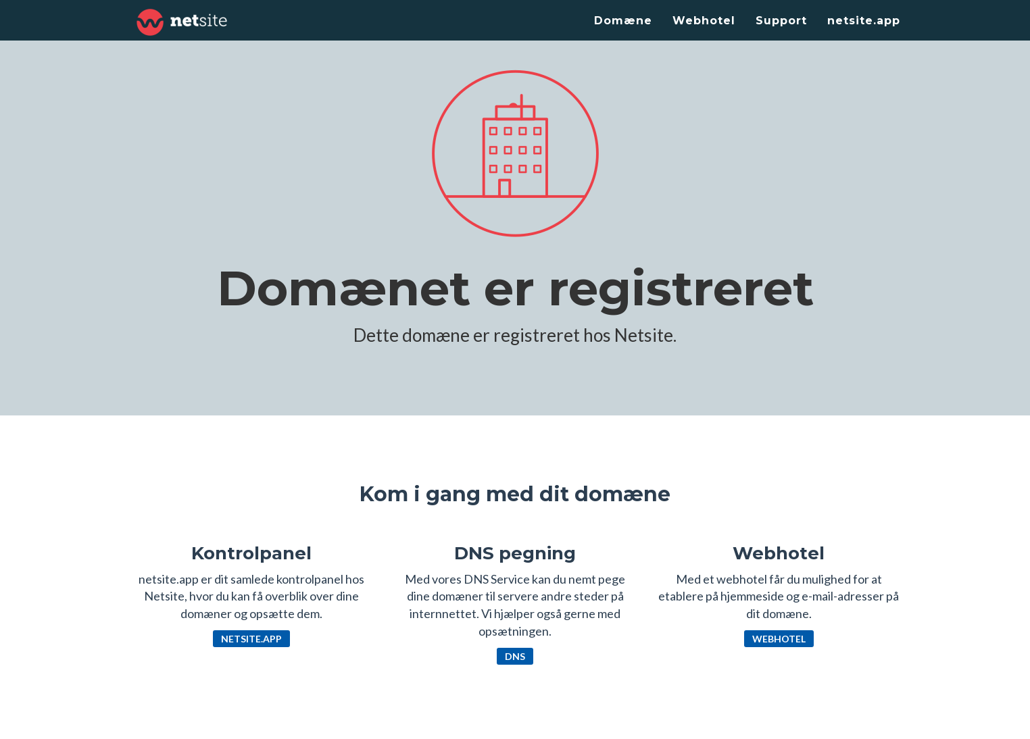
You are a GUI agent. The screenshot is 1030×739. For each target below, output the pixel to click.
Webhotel (703, 20)
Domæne (623, 20)
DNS (515, 656)
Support (781, 20)
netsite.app (863, 20)
